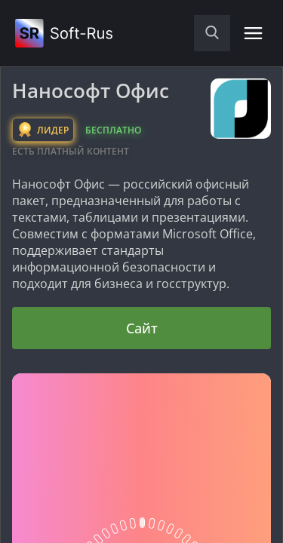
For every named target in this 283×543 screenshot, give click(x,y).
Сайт (142, 328)
